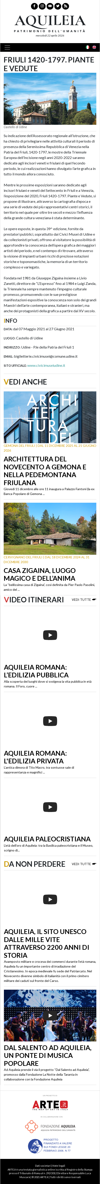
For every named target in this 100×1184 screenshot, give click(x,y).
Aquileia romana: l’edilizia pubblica (36, 671)
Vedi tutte (84, 599)
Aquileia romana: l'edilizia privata (35, 757)
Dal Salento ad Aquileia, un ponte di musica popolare (48, 1055)
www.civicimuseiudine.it (46, 365)
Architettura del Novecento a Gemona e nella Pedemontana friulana (45, 471)
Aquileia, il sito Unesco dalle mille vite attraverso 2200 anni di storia (46, 943)
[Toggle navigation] (9, 47)
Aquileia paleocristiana (47, 839)
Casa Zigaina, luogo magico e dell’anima (40, 574)
